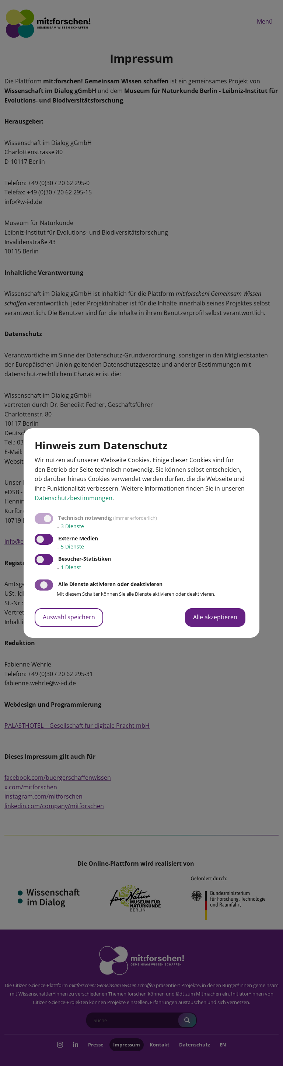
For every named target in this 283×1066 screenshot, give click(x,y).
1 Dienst (69, 567)
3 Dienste (70, 526)
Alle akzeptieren (215, 617)
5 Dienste (70, 546)
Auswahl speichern (69, 617)
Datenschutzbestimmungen (73, 498)
